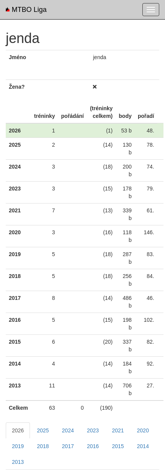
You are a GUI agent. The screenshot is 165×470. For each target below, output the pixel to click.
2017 (68, 446)
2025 (43, 430)
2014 (143, 446)
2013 (18, 462)
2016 (93, 446)
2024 (68, 430)
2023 (93, 430)
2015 (118, 446)
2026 (18, 430)
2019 (18, 446)
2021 (118, 430)
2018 (43, 446)
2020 (143, 430)
